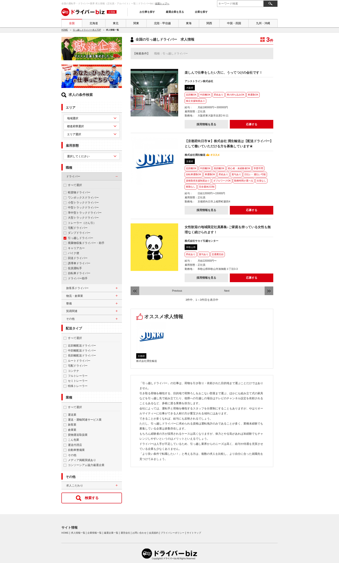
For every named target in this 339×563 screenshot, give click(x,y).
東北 (115, 23)
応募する (251, 124)
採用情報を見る (206, 124)
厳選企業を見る (175, 11)
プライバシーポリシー (172, 532)
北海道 (94, 23)
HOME (64, 30)
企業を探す (201, 11)
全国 (72, 23)
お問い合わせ (139, 532)
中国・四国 (234, 23)
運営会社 (125, 532)
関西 (209, 23)
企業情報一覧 (94, 532)
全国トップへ (162, 3)
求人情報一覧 (78, 532)
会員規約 (153, 532)
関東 (136, 23)
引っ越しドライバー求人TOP (87, 30)
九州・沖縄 (263, 23)
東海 (189, 23)
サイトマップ (194, 532)
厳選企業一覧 (111, 532)
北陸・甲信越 (162, 23)
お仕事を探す (147, 11)
